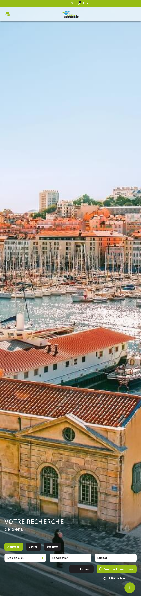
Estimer (52, 548)
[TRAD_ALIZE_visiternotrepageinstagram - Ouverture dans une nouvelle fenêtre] (67, 3)
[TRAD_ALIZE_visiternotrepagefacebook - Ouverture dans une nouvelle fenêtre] (62, 3)
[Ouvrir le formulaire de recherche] (81, 571)
